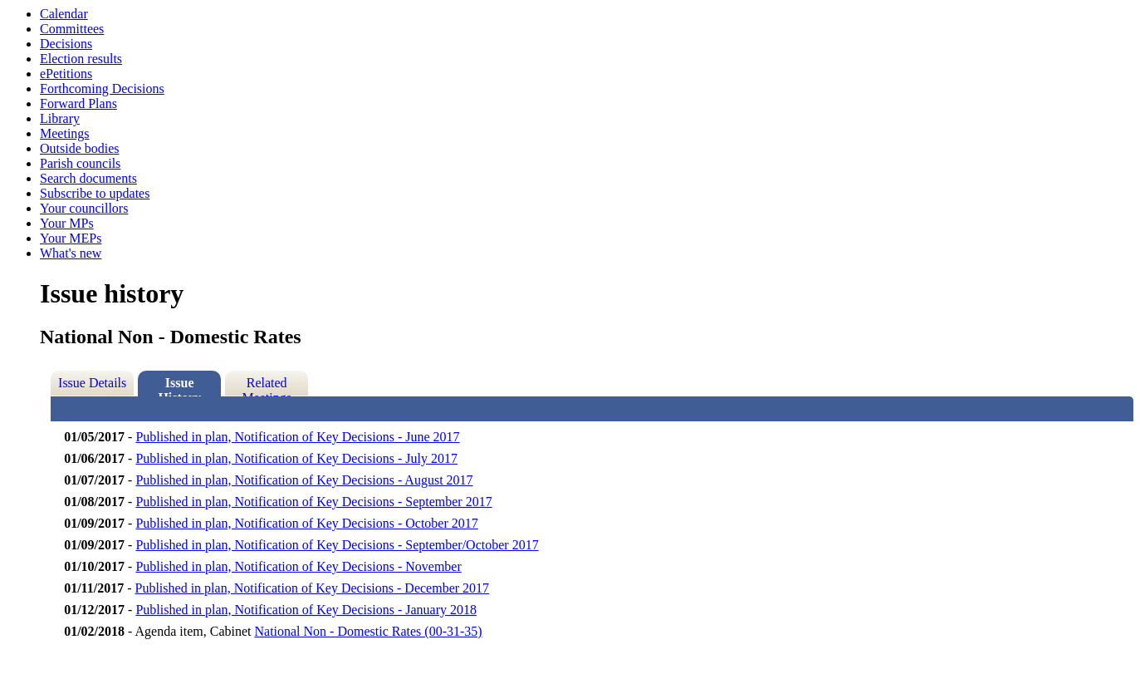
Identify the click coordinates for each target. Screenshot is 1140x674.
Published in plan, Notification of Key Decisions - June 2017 (297, 437)
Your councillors (84, 208)
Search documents (88, 178)
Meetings (65, 133)
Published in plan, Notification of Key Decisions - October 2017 (306, 523)
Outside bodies (80, 148)
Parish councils (80, 163)
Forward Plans (78, 103)
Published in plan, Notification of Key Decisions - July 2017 (296, 458)
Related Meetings (266, 386)
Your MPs (67, 223)
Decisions (66, 44)
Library (60, 118)
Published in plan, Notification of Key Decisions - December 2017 (312, 588)
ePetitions (66, 73)
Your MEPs (70, 238)
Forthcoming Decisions (102, 88)
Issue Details (92, 383)
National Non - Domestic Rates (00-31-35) (368, 631)
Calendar (64, 14)
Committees (72, 29)
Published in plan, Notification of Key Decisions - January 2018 (306, 610)
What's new (70, 253)
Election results (81, 59)
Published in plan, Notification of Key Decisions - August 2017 (303, 480)
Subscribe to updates (94, 193)
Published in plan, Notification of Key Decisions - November (298, 566)
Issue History (179, 386)
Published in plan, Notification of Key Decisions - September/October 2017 (336, 545)
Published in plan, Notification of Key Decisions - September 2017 (313, 501)
